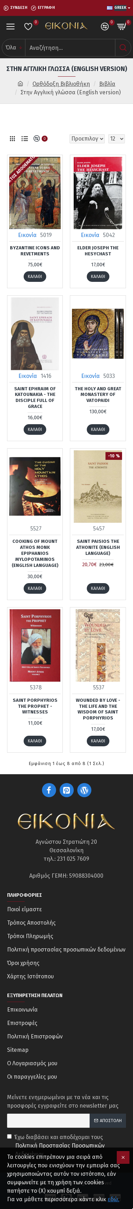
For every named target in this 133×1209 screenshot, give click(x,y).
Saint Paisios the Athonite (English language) (98, 547)
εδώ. (113, 1199)
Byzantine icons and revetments (35, 250)
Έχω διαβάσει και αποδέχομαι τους (66, 1146)
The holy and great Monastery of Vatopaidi (98, 394)
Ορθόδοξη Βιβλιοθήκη (61, 84)
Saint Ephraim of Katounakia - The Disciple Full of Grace (35, 397)
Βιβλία (107, 84)
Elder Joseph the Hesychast (98, 250)
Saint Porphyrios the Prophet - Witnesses (35, 706)
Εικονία (27, 235)
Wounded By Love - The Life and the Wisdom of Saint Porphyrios (98, 709)
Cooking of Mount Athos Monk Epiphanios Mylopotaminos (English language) (35, 553)
